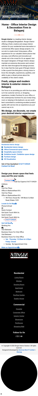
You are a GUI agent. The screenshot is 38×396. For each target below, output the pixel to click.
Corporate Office (19, 312)
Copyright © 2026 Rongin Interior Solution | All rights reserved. (19, 347)
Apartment (19, 288)
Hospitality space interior (13, 152)
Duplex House (19, 299)
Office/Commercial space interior (16, 149)
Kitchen (19, 281)
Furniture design (10, 157)
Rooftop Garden (19, 295)
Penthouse (19, 323)
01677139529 (24, 164)
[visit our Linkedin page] (17, 336)
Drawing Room (19, 285)
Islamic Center (19, 316)
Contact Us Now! (8, 166)
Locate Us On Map (9, 204)
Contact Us (9, 180)
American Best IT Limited (27, 350)
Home (6, 16)
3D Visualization (10, 159)
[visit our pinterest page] (19, 336)
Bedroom (19, 292)
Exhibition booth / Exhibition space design (19, 154)
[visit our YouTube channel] (21, 336)
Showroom (19, 320)
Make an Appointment (11, 247)
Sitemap (19, 352)
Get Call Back (7, 223)
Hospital (19, 309)
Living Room (19, 278)
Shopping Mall (19, 327)
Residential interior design (10, 144)
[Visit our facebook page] (16, 336)
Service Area (15, 16)
